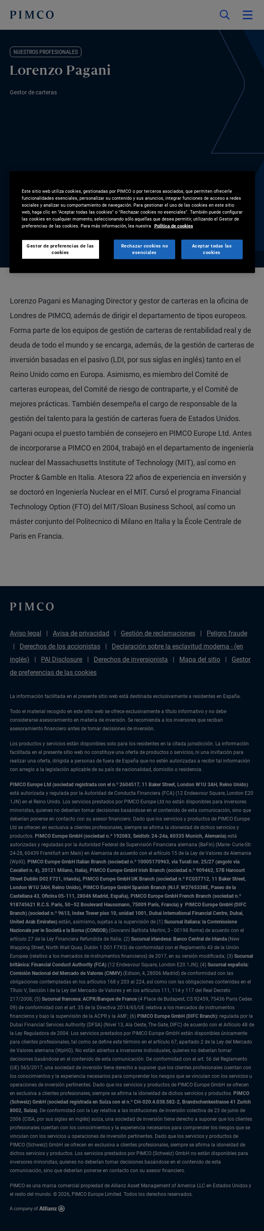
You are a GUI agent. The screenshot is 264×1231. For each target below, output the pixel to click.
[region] (132, 222)
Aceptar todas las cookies (212, 249)
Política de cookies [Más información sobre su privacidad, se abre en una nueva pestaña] (173, 226)
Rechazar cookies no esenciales (144, 249)
